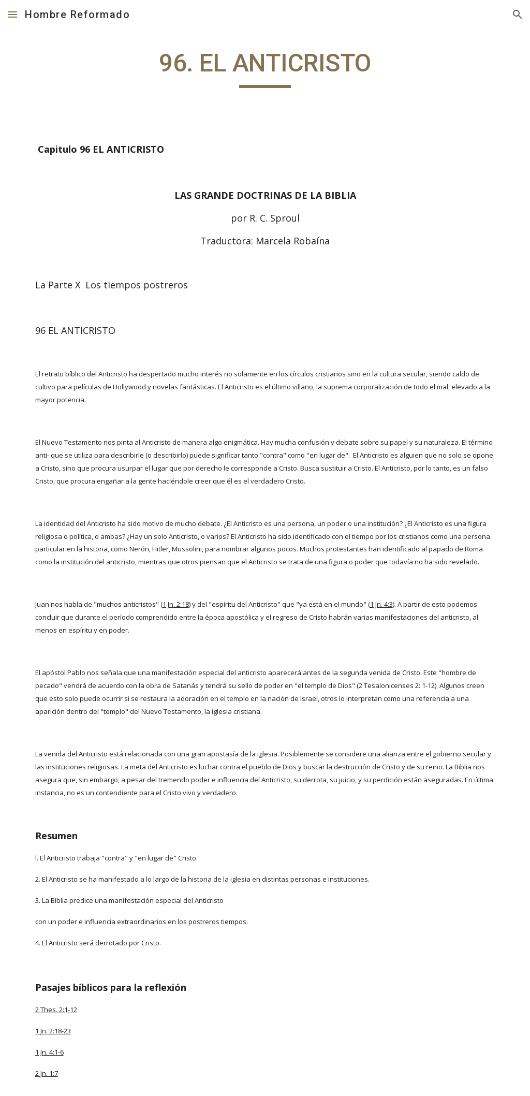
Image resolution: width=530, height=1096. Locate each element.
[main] (265, 67)
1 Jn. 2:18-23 (53, 1030)
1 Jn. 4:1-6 (49, 1052)
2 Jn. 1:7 (46, 1073)
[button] (12, 14)
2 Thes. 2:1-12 (56, 1009)
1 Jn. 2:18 (176, 604)
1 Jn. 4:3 (381, 604)
